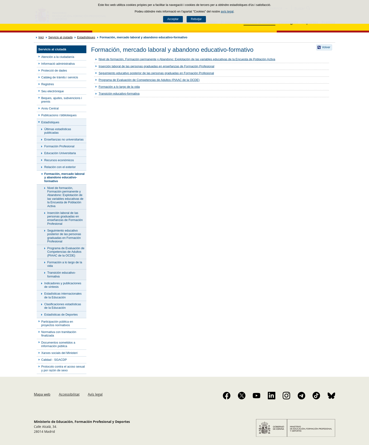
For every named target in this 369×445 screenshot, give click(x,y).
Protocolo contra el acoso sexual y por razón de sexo (63, 368)
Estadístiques (86, 37)
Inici (41, 37)
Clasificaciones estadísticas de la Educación (62, 305)
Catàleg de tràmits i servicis (59, 77)
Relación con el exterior (60, 167)
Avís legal (95, 394)
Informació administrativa (58, 63)
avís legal (227, 11)
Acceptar (173, 19)
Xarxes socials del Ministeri (59, 353)
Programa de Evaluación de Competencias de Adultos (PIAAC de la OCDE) (65, 251)
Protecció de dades (54, 70)
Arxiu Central (50, 108)
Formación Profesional (59, 146)
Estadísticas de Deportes (61, 314)
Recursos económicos (59, 160)
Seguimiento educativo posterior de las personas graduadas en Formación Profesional (64, 236)
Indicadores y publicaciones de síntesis (62, 285)
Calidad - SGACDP (54, 359)
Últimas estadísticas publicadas (57, 130)
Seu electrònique (52, 91)
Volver (326, 47)
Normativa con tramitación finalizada (58, 333)
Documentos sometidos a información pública (58, 344)
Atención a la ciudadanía (57, 57)
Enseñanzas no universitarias (64, 139)
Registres (47, 84)
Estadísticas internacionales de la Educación (63, 295)
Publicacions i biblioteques (58, 115)
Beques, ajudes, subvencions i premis (61, 99)
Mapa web (42, 394)
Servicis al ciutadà (60, 37)
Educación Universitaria (60, 153)
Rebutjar (196, 19)
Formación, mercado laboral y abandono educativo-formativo (64, 177)
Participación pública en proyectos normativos (57, 323)
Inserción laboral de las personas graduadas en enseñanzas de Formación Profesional (65, 218)
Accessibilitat (69, 394)
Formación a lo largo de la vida (64, 264)
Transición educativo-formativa (61, 274)
